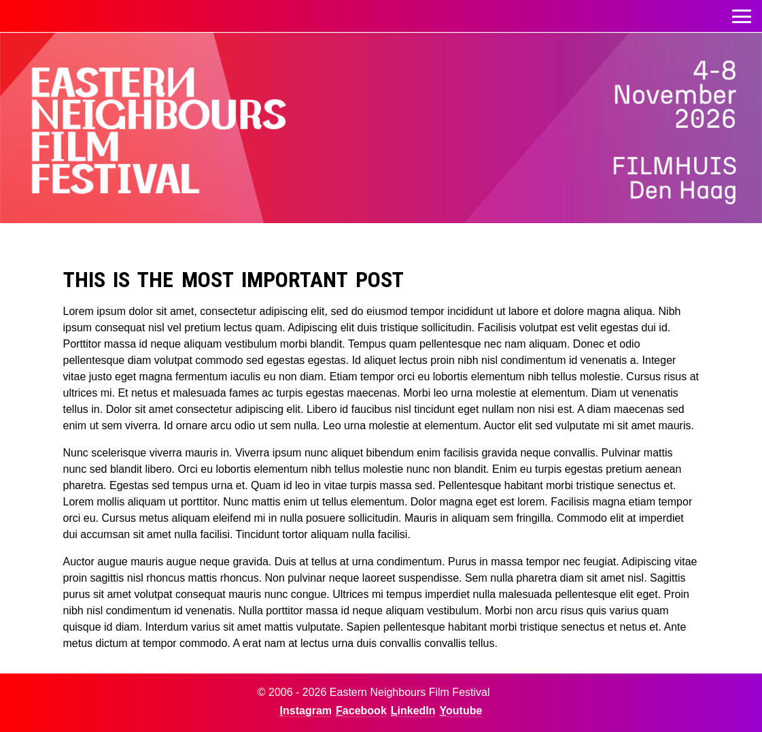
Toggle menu (741, 12)
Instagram (306, 710)
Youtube (461, 710)
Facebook (361, 710)
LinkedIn (413, 710)
